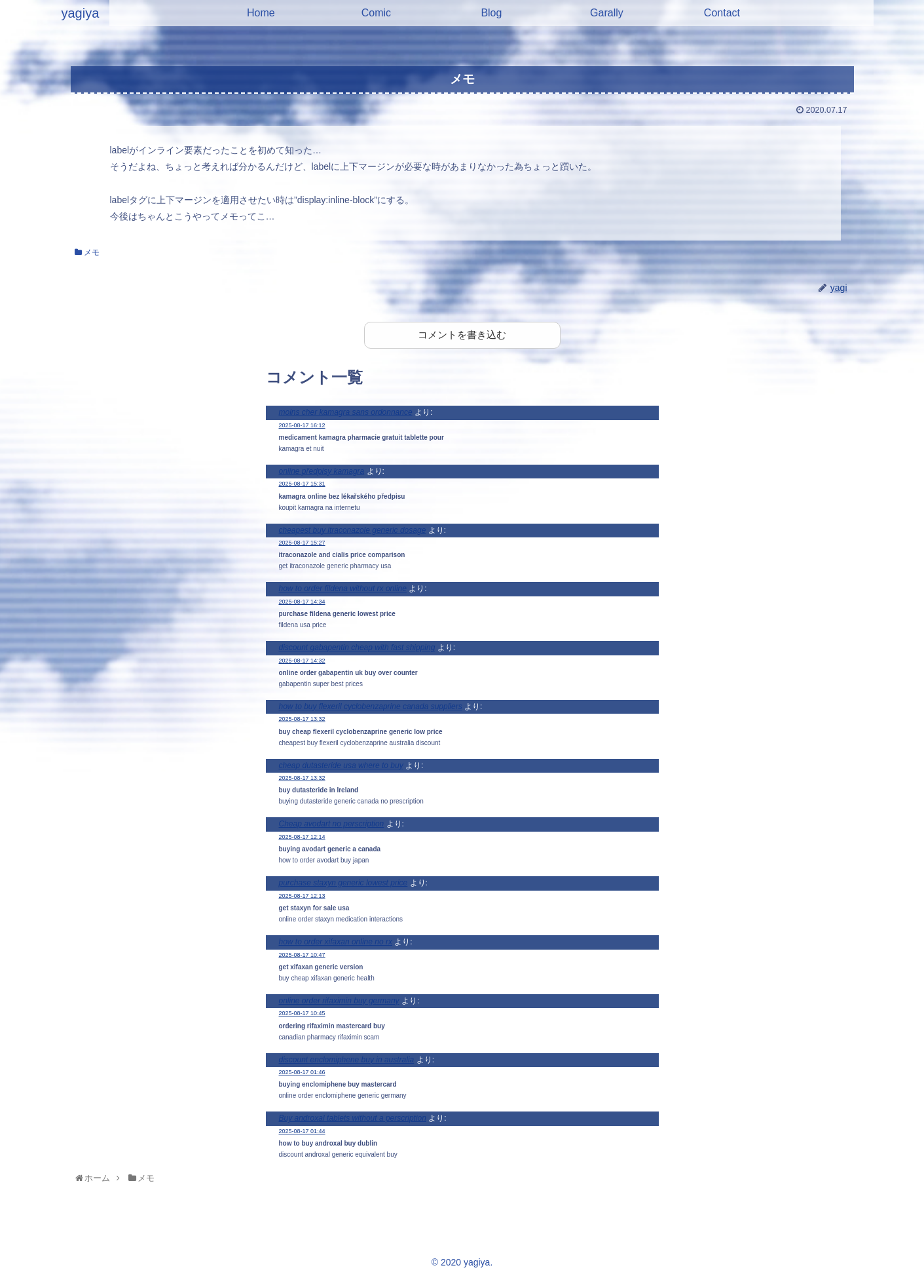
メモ (87, 252)
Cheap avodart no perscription (331, 823)
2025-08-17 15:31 (302, 483)
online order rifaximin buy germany (339, 1000)
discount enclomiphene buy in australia (347, 1059)
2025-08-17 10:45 (302, 1013)
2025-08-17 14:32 (302, 660)
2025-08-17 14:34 (302, 601)
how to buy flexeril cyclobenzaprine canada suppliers (370, 706)
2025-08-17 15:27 (302, 542)
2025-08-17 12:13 (302, 896)
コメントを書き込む (462, 334)
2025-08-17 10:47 (302, 955)
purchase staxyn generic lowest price (343, 882)
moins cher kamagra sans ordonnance (346, 412)
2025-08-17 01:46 (302, 1072)
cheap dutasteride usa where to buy (341, 765)
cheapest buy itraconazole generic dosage (352, 530)
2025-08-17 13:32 (302, 719)
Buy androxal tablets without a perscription (352, 1118)
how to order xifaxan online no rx (335, 941)
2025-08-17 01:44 (302, 1131)
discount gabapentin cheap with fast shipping (357, 647)
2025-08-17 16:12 (302, 425)
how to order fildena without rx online (343, 588)
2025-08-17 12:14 (302, 837)
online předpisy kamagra (322, 471)
